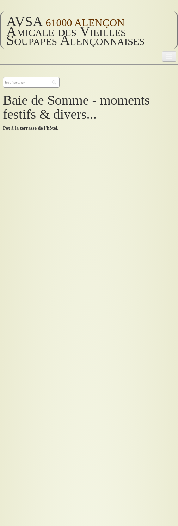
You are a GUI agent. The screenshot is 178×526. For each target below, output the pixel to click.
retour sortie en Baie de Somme (38, 434)
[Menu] (169, 56)
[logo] (89, 30)
